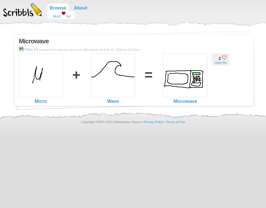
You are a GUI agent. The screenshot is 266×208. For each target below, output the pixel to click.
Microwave (185, 78)
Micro (41, 78)
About (80, 7)
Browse (58, 7)
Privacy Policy (153, 122)
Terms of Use (175, 122)
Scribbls (22, 10)
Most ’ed (60, 14)
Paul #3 (28, 49)
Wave (113, 78)
